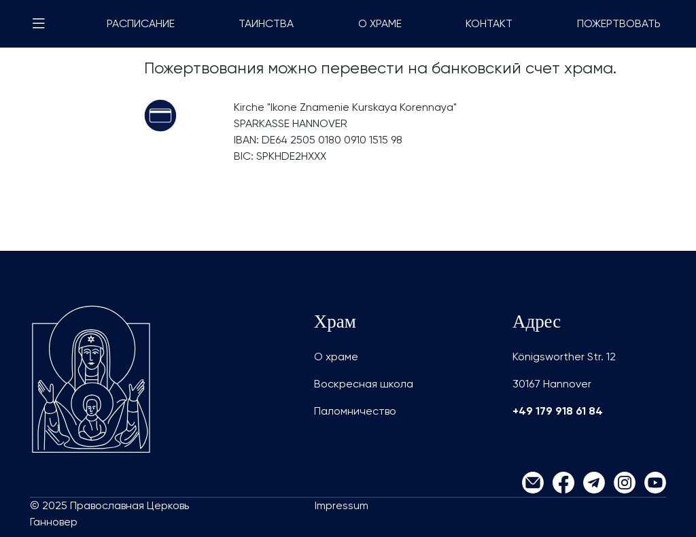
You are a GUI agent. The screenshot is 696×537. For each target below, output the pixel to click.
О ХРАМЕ (380, 23)
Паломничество (355, 410)
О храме (336, 356)
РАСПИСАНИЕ (141, 23)
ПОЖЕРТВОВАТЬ (619, 23)
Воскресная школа (363, 383)
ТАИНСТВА (266, 23)
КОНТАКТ (489, 23)
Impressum (341, 505)
